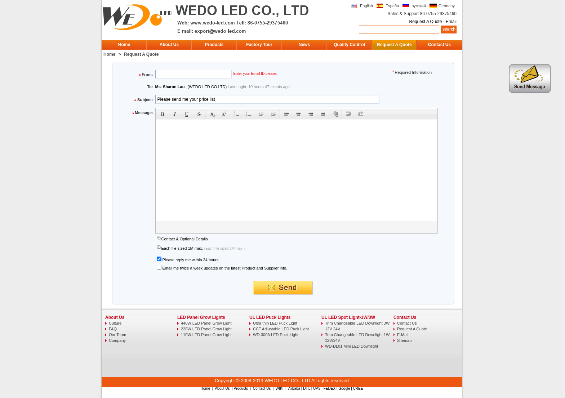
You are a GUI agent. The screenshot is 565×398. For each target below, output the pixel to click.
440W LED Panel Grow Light (206, 323)
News (304, 44)
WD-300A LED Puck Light (275, 335)
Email (451, 21)
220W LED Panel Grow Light (206, 329)
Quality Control (349, 44)
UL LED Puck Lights (269, 317)
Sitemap (404, 340)
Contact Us (439, 44)
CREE (358, 388)
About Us (169, 44)
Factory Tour (259, 44)
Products (214, 44)
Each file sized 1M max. (182, 248)
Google (344, 388)
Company (117, 340)
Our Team (117, 335)
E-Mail (402, 335)
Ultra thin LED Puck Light (275, 323)
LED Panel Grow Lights (201, 317)
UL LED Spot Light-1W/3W (348, 317)
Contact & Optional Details (184, 239)
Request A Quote (425, 21)
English (366, 6)
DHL (306, 388)
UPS (317, 388)
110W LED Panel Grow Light (206, 335)
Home (124, 44)
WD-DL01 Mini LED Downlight (351, 346)
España (392, 6)
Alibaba (294, 388)
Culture (115, 323)
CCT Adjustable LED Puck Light (281, 329)
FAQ (113, 329)
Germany (447, 6)
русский (418, 6)
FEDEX (329, 388)
